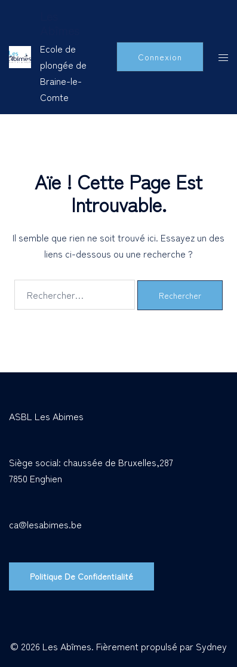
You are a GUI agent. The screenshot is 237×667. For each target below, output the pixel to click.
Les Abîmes (59, 23)
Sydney (211, 646)
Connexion (160, 57)
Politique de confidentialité (81, 576)
